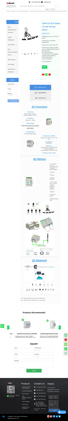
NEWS (36, 6)
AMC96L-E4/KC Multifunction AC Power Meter (34, 300)
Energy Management (24, 11)
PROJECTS (41, 6)
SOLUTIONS (23, 6)
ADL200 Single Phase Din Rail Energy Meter (34, 298)
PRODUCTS (31, 6)
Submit (13, 100)
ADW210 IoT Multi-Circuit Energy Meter (57, 11)
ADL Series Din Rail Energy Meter (38, 11)
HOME (8, 11)
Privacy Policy (37, 408)
